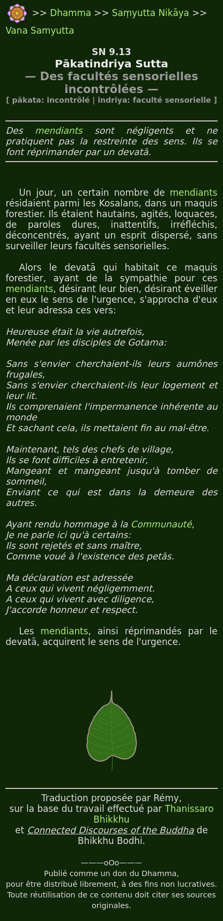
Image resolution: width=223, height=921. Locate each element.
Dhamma (72, 12)
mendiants (59, 130)
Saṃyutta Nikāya (150, 12)
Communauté (161, 524)
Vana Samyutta (39, 30)
